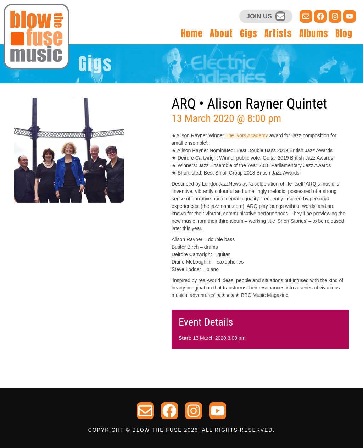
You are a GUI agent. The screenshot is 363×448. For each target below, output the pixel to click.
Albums (313, 33)
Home (192, 33)
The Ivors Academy (247, 135)
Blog (343, 33)
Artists (278, 33)
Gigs (248, 33)
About (221, 33)
